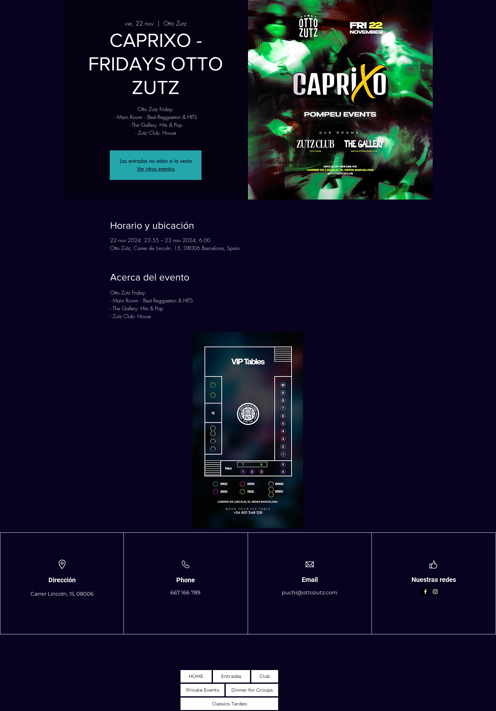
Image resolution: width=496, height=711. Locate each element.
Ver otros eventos (156, 168)
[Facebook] (425, 591)
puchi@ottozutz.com (309, 592)
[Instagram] (435, 591)
